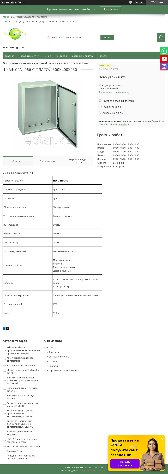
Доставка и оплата (82, 55)
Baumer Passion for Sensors (22, 365)
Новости (102, 55)
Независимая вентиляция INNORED (21, 397)
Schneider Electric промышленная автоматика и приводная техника (23, 350)
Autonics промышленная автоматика (20, 359)
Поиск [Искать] (107, 37)
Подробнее (110, 9)
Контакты (61, 55)
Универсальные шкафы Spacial (29, 63)
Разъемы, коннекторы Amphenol (19, 433)
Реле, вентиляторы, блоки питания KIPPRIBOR (21, 457)
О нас (48, 55)
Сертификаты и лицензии (63, 370)
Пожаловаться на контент (94, 470)
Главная (9, 55)
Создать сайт (7, 2)
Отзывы (53, 361)
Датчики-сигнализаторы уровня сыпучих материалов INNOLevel (23, 380)
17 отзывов (139, 2)
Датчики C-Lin (14, 451)
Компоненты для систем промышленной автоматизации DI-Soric (20, 413)
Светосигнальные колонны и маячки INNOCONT (23, 404)
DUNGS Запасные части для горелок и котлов (22, 440)
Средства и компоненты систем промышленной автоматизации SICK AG (20, 423)
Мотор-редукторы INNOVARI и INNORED (23, 371)
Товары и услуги (28, 55)
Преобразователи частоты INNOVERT (22, 389)
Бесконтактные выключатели (23, 446)
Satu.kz (99, 467)
